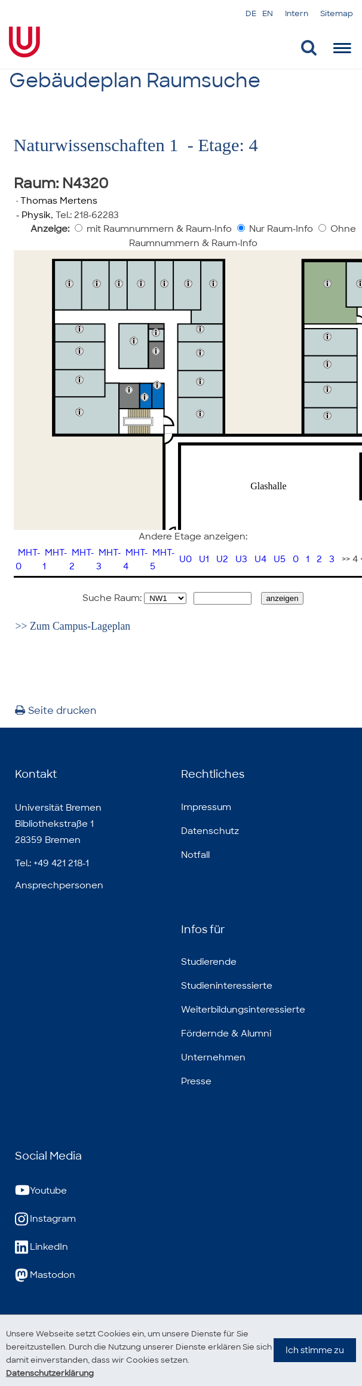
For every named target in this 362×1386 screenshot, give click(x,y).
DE (251, 13)
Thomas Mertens (58, 201)
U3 (241, 559)
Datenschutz (210, 831)
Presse (196, 1081)
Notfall (195, 855)
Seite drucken (55, 710)
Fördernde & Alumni (226, 1034)
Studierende (209, 962)
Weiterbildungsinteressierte (243, 1010)
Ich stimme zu (315, 1362)
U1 (204, 559)
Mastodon (45, 1275)
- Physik (32, 215)
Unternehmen (213, 1057)
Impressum (206, 807)
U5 (280, 559)
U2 (222, 559)
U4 (260, 559)
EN (267, 13)
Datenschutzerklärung (54, 1372)
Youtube (41, 1190)
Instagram (45, 1219)
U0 (185, 559)
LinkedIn (41, 1247)
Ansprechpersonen (59, 885)
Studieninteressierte (226, 986)
